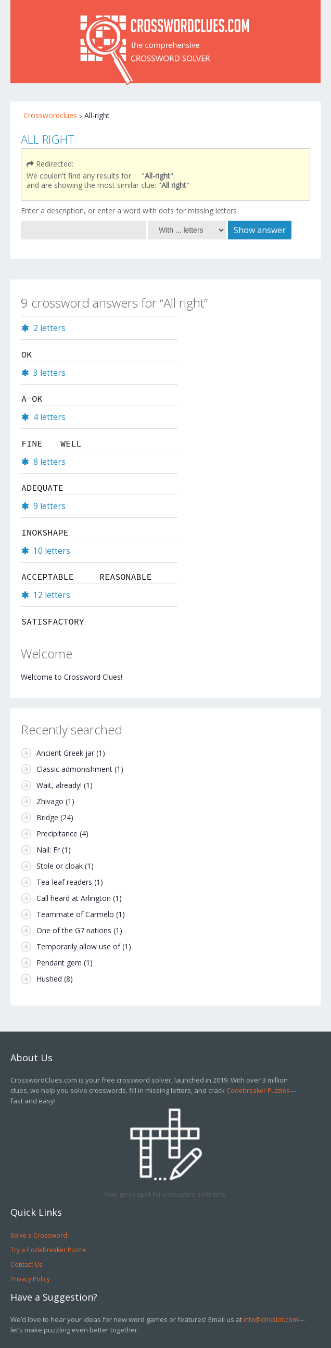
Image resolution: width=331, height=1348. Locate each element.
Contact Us (26, 1264)
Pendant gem (59, 963)
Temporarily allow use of (78, 946)
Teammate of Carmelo (75, 914)
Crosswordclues (50, 115)
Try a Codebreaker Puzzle (48, 1249)
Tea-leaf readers (64, 882)
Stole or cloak (59, 866)
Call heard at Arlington (73, 898)
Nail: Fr (48, 850)
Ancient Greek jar (65, 753)
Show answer (260, 230)
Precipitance (57, 833)
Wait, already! (59, 785)
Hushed (49, 979)
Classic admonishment (74, 769)
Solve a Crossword (38, 1235)
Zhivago (49, 801)
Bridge (47, 817)
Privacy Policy (30, 1279)
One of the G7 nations (73, 930)
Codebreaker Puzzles (258, 1090)
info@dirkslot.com (271, 1319)
